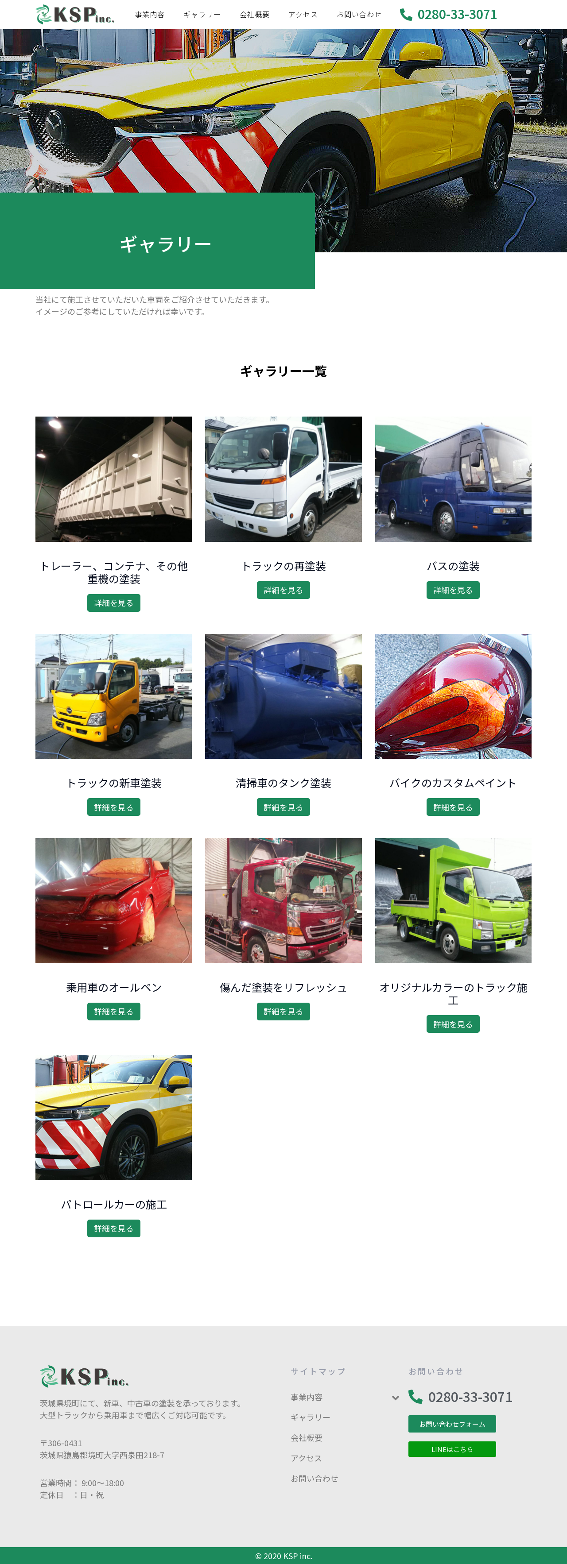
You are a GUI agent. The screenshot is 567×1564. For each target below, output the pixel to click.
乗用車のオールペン (114, 987)
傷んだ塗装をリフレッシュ (283, 987)
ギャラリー (202, 14)
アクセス (303, 14)
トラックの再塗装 (283, 565)
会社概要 (255, 14)
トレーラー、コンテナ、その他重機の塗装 (113, 572)
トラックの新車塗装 (114, 782)
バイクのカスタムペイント (453, 782)
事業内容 (150, 14)
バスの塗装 (453, 565)
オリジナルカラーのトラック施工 (453, 993)
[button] (452, 1424)
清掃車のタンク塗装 (283, 782)
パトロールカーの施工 (114, 1204)
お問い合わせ (359, 14)
